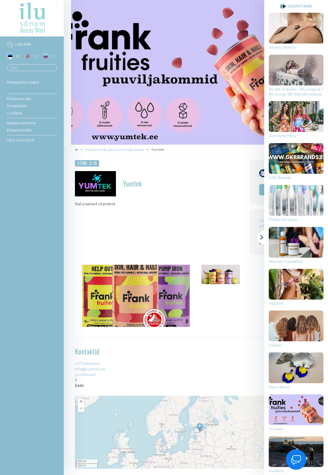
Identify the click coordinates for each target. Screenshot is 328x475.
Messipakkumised (23, 82)
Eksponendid (19, 99)
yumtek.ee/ (85, 374)
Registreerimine (21, 123)
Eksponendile (19, 130)
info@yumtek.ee (90, 369)
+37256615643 (87, 364)
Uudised (14, 113)
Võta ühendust (20, 140)
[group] (296, 34)
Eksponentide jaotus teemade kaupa (115, 150)
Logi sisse (23, 44)
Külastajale (17, 106)
